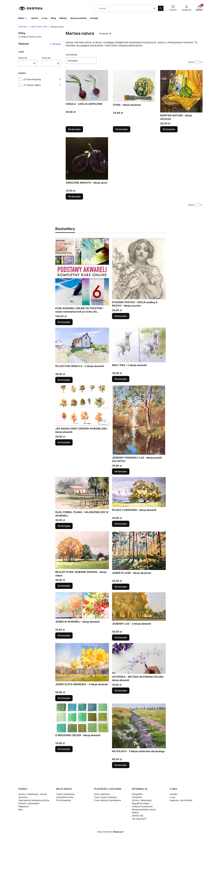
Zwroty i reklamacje (141, 800)
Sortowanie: (72, 54)
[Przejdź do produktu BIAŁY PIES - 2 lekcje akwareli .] (139, 345)
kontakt (173, 794)
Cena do (46, 57)
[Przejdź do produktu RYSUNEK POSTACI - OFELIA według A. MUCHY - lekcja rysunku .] (139, 268)
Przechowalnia (63, 800)
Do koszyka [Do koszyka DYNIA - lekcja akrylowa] (122, 129)
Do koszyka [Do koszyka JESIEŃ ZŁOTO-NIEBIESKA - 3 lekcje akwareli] (64, 698)
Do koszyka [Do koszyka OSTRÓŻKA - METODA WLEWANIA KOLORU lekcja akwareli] (121, 690)
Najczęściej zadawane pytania (33, 800)
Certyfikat (137, 797)
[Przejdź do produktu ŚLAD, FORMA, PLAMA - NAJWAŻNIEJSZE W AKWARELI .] (82, 493)
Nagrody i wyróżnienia (181, 800)
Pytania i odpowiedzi (28, 803)
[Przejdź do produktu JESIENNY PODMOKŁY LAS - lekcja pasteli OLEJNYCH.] (139, 420)
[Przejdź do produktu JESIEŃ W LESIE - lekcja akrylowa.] (139, 550)
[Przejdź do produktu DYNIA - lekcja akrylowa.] (134, 86)
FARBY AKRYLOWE (39, 27)
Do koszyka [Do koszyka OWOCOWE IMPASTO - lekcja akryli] (74, 196)
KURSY (135, 812)
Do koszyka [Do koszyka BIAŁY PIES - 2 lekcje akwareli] (121, 379)
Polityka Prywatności (142, 806)
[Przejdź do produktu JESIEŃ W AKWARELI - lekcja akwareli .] (82, 605)
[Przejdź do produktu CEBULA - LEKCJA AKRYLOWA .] (87, 85)
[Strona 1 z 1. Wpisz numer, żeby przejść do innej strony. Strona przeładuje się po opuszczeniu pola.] (197, 62)
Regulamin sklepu (140, 803)
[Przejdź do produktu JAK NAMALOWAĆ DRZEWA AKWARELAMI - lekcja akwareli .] (82, 405)
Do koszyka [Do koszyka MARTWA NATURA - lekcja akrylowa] (169, 129)
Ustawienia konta (64, 797)
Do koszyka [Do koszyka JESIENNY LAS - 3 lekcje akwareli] (121, 637)
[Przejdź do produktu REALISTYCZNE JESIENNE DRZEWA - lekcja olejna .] (82, 550)
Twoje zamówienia (65, 794)
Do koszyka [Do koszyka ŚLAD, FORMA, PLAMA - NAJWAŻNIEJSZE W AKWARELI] (64, 526)
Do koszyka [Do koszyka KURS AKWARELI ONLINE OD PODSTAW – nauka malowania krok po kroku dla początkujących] (64, 322)
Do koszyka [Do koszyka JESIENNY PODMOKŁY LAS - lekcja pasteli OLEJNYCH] (121, 471)
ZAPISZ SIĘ (137, 815)
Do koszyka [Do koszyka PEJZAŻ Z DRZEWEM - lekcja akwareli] (121, 523)
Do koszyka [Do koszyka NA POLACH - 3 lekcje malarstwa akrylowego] (121, 765)
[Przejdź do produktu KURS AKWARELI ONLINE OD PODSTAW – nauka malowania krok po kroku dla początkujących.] (82, 271)
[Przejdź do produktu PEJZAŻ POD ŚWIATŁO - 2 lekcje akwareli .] (82, 345)
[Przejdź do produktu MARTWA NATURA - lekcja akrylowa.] (181, 91)
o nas (172, 797)
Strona (191, 62)
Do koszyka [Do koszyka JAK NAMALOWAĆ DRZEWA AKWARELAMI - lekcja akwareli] (64, 442)
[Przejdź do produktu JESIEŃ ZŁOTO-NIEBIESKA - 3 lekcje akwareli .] (82, 662)
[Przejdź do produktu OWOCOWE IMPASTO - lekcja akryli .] (87, 158)
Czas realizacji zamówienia (107, 800)
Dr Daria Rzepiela (32, 79)
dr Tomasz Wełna (32, 85)
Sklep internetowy (109, 832)
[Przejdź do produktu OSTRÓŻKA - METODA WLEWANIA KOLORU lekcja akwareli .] (139, 658)
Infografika (137, 794)
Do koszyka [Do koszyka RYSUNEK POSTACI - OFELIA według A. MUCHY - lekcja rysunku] (121, 316)
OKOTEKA (22, 27)
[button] (160, 8)
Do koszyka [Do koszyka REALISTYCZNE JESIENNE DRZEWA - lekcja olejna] (64, 586)
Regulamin (23, 806)
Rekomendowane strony (144, 809)
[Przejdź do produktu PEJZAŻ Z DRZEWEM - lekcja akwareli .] (139, 492)
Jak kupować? (139, 818)
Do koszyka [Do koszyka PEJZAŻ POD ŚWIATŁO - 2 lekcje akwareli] (64, 380)
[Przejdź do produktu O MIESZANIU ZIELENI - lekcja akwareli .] (82, 718)
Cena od (22, 57)
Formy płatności (102, 794)
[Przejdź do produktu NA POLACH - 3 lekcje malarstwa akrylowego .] (139, 726)
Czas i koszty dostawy (105, 797)
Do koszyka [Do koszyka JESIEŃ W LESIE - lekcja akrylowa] (121, 586)
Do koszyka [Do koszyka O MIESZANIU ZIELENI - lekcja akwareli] (64, 749)
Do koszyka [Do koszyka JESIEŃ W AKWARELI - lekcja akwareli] (64, 635)
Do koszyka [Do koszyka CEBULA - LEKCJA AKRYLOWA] (74, 129)
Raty (20, 809)
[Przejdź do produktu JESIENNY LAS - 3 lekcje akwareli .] (139, 606)
